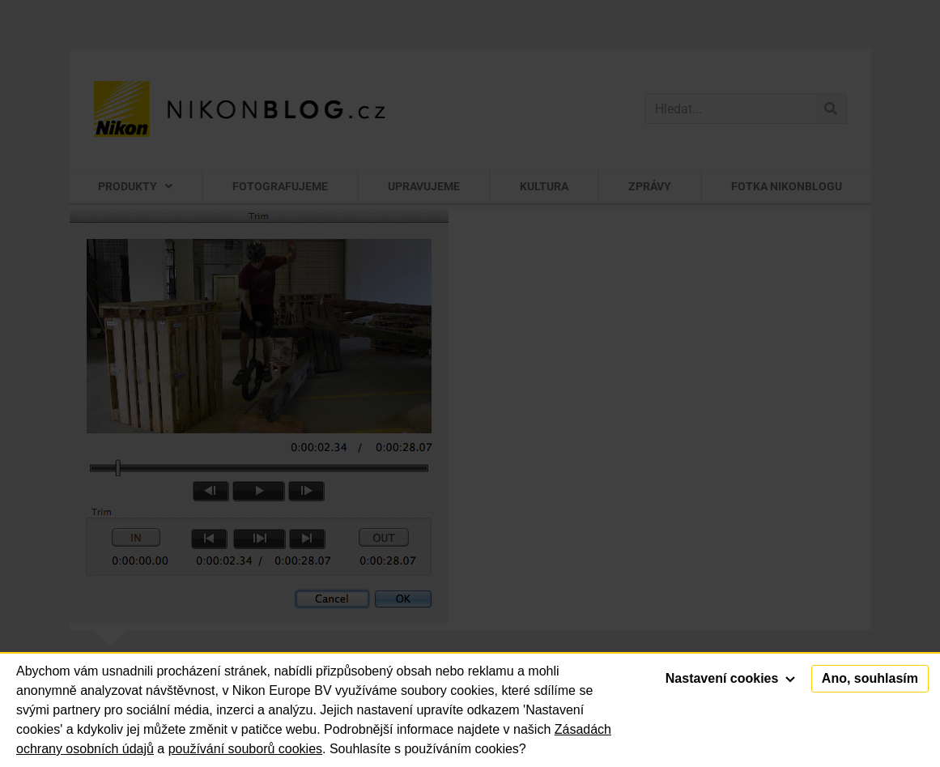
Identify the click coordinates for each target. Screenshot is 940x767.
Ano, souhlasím (870, 678)
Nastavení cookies (730, 678)
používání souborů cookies (245, 749)
